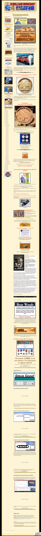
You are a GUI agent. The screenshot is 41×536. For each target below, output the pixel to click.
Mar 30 (7, 154)
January (7, 124)
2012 (6, 115)
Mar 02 (7, 128)
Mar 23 (7, 147)
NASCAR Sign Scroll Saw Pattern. (20, 17)
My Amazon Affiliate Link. (25, 252)
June (6, 158)
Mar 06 (7, 132)
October (7, 162)
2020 (6, 123)
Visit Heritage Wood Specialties (25, 249)
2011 (6, 114)
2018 (6, 121)
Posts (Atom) (19, 299)
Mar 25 (7, 149)
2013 (6, 116)
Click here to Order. (25, 187)
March (7, 126)
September (7, 161)
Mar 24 (7, 148)
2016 (6, 119)
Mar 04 (7, 130)
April (6, 156)
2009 (6, 112)
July (6, 159)
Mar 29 (7, 153)
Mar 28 (7, 152)
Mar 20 (7, 144)
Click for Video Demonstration (30, 216)
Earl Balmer (29, 49)
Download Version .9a (25, 507)
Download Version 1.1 (25, 435)
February (7, 125)
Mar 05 (7, 131)
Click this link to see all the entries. (25, 94)
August (7, 160)
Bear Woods (17, 97)
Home (25, 296)
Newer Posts (15, 296)
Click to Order (25, 144)
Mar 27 (7, 151)
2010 (6, 113)
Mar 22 (7, 146)
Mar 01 (7, 127)
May (6, 157)
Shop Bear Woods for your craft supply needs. (25, 238)
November (7, 163)
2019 (6, 122)
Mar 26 (7, 150)
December (7, 164)
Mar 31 (7, 155)
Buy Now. (25, 207)
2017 (6, 120)
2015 (6, 118)
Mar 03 (7, 129)
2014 (6, 117)
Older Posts (34, 296)
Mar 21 (7, 145)
